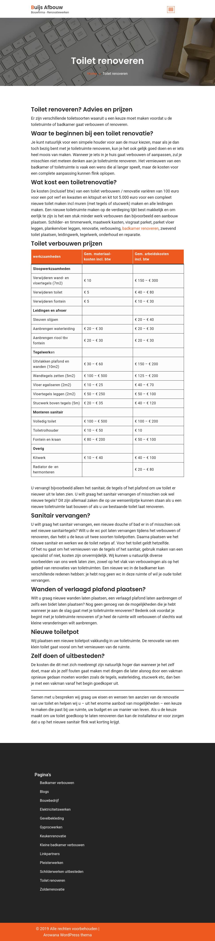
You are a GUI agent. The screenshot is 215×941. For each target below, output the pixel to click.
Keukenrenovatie (53, 836)
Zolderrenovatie (52, 889)
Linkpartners (50, 854)
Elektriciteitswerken (55, 809)
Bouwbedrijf (49, 800)
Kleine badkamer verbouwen (62, 845)
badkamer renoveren (140, 228)
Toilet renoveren (52, 880)
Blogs (44, 792)
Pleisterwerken (51, 863)
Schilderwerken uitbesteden (61, 872)
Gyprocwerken (51, 827)
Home (92, 73)
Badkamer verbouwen (57, 783)
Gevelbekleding (52, 818)
